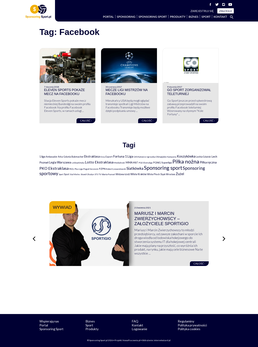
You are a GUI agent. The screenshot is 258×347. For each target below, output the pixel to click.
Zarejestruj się (202, 11)
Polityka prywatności (192, 325)
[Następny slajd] (224, 238)
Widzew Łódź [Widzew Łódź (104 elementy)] (123, 174)
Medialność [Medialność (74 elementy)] (119, 162)
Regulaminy (186, 321)
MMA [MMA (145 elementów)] (129, 162)
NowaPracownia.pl (131, 340)
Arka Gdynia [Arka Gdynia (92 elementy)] (64, 156)
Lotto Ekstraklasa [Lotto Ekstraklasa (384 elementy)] (99, 162)
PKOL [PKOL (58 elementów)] (71, 169)
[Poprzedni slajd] (34, 238)
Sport (206, 16)
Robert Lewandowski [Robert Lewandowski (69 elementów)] (116, 169)
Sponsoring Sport (152, 16)
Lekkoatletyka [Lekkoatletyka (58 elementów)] (78, 162)
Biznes (193, 16)
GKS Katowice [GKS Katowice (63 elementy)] (140, 157)
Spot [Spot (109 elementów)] (66, 174)
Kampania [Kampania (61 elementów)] (171, 157)
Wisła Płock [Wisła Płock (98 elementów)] (153, 174)
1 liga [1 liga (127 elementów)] (42, 156)
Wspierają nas (49, 321)
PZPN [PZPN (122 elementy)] (102, 168)
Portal (108, 16)
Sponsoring (126, 16)
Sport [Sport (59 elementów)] (61, 174)
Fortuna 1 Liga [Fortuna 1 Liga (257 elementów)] (123, 156)
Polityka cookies (189, 329)
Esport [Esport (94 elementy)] (109, 156)
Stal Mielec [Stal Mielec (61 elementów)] (75, 174)
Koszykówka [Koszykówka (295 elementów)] (186, 156)
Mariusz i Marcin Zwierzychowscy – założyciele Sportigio (161, 218)
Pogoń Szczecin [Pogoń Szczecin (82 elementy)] (90, 169)
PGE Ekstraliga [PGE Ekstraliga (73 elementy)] (145, 162)
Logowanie (139, 329)
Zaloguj (225, 11)
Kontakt (220, 16)
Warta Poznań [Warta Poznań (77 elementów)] (108, 174)
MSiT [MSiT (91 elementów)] (135, 162)
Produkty (177, 16)
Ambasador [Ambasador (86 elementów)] (51, 156)
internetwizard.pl (162, 340)
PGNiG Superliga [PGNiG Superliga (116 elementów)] (162, 162)
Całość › (86, 120)
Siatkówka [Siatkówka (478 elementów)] (134, 168)
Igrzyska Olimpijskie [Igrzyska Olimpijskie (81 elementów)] (157, 156)
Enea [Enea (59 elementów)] (102, 157)
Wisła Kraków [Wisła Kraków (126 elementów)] (138, 174)
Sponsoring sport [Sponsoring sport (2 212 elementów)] (163, 168)
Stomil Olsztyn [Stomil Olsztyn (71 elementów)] (87, 174)
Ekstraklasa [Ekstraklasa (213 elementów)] (92, 156)
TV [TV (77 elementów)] (100, 174)
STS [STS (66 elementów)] (96, 174)
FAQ (135, 321)
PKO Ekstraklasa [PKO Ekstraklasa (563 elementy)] (54, 168)
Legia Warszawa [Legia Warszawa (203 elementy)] (60, 162)
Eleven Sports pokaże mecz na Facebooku (64, 92)
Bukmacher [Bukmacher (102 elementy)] (77, 156)
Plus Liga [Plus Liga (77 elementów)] (79, 169)
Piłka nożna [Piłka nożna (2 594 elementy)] (185, 161)
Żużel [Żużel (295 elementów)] (180, 174)
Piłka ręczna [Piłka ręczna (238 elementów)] (208, 162)
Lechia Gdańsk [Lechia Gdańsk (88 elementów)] (203, 156)
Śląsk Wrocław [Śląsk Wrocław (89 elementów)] (167, 174)
